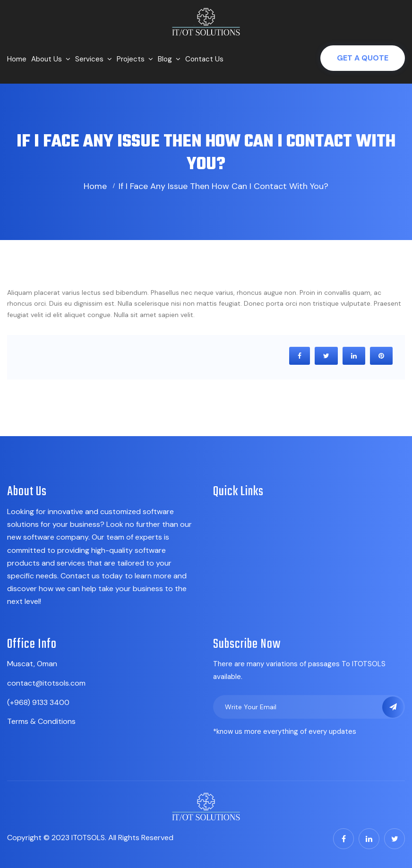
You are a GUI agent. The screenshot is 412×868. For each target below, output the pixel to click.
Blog (165, 59)
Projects (131, 59)
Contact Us (204, 59)
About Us (46, 59)
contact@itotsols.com (46, 683)
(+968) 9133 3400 (38, 702)
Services (89, 59)
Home (16, 59)
